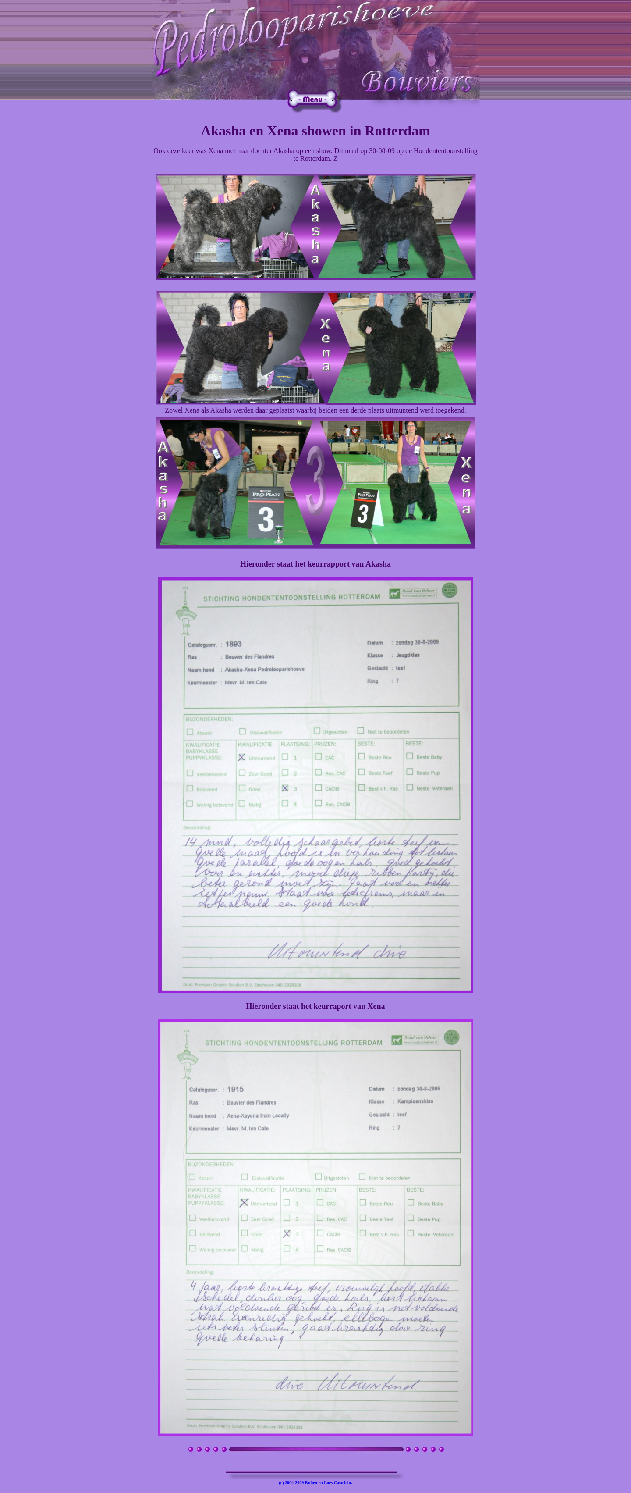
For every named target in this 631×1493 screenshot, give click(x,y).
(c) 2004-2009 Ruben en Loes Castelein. (315, 1482)
